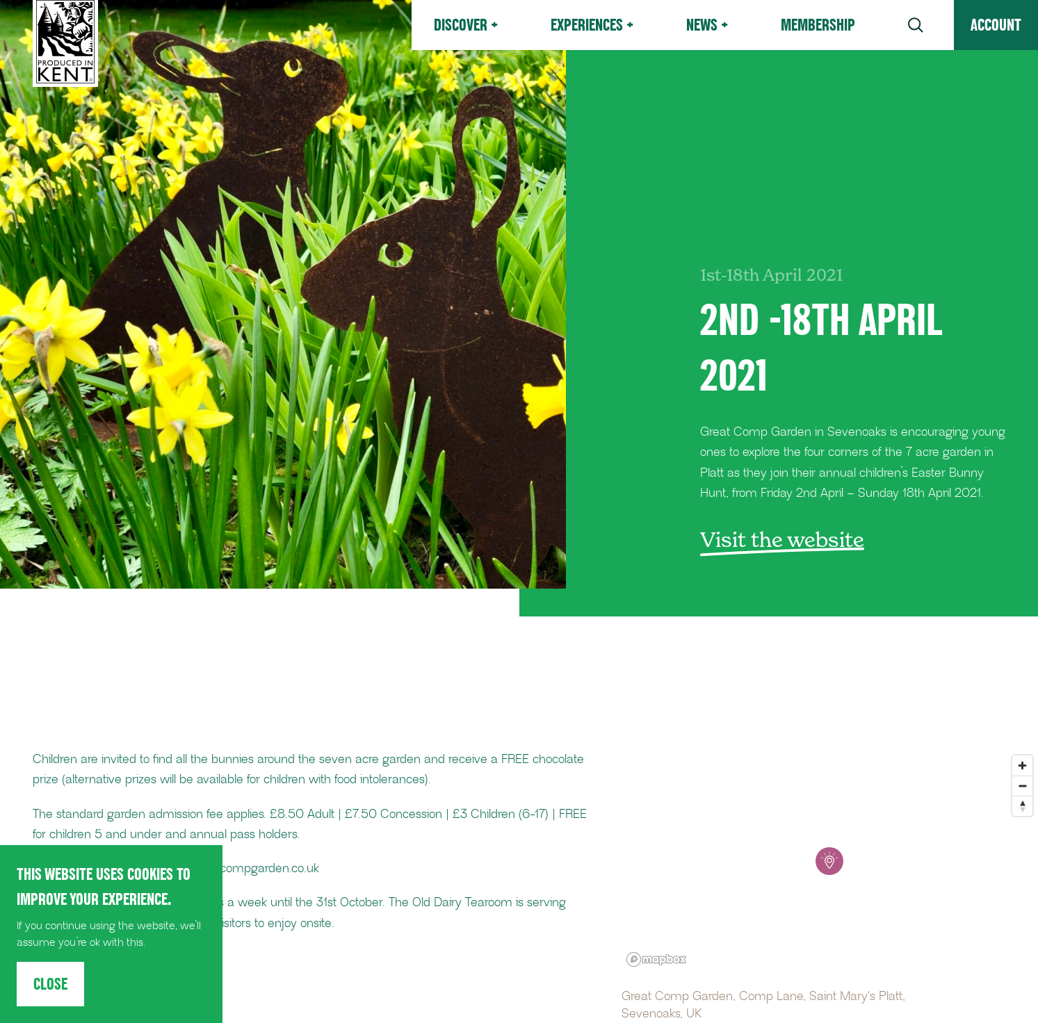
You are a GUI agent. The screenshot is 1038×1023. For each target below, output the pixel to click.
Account (996, 24)
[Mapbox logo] (656, 959)
